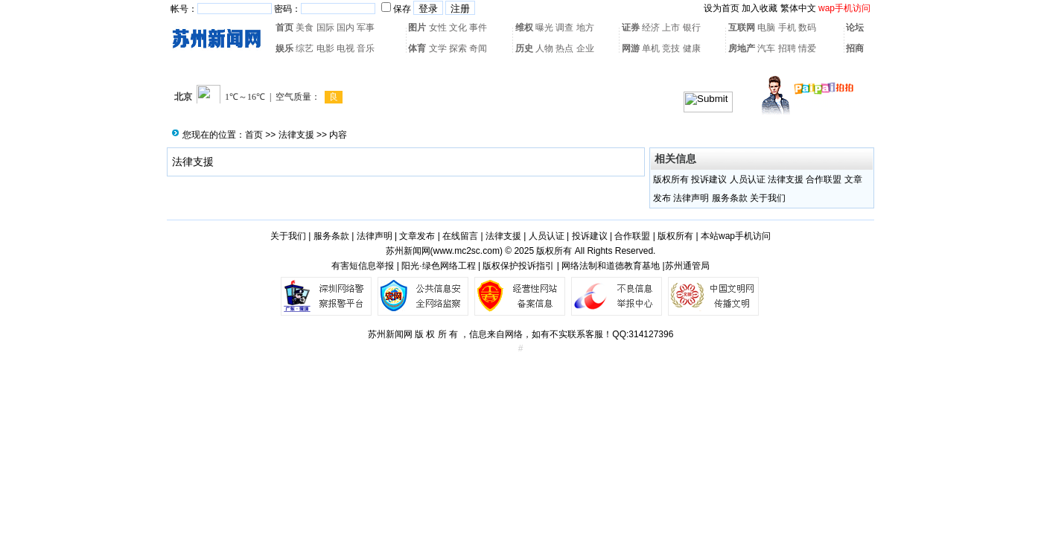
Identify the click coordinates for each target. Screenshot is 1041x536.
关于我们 (768, 198)
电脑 (766, 27)
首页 (284, 27)
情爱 (807, 48)
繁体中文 (798, 8)
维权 (524, 27)
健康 (692, 48)
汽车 (766, 48)
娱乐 (284, 48)
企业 (585, 48)
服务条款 (730, 198)
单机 (651, 48)
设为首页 (721, 8)
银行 (692, 27)
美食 (304, 27)
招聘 (787, 48)
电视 (345, 48)
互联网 (741, 27)
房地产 (741, 48)
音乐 (366, 48)
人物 (544, 48)
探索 (458, 48)
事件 (478, 27)
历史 (524, 48)
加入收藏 (759, 8)
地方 (585, 27)
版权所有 (671, 179)
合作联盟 (823, 179)
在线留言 (460, 236)
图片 (417, 27)
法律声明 (691, 198)
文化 (458, 27)
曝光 (544, 27)
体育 (417, 48)
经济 (651, 27)
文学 (438, 48)
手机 (787, 27)
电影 (325, 48)
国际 (325, 27)
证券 (631, 27)
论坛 (855, 27)
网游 (631, 48)
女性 (438, 27)
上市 (671, 27)
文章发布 (417, 236)
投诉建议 (709, 179)
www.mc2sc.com (466, 251)
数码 (807, 27)
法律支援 (296, 135)
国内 (345, 27)
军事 (366, 27)
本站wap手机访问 (736, 236)
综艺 (304, 48)
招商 (855, 48)
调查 (564, 27)
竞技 (671, 48)
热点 (564, 48)
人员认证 (747, 179)
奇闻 (478, 48)
